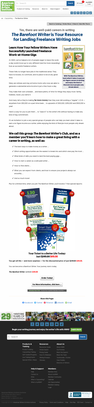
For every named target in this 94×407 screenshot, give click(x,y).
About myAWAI (53, 374)
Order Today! (47, 278)
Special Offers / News (29, 360)
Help (32, 372)
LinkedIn (60, 302)
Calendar (51, 380)
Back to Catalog (55, 24)
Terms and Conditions (57, 402)
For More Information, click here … (47, 284)
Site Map (73, 402)
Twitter (39, 302)
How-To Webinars (45, 355)
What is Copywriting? (38, 380)
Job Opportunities (54, 382)
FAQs (32, 377)
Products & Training (23, 9)
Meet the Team (62, 355)
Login (50, 387)
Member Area (52, 372)
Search (70, 3)
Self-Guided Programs (29, 355)
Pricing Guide (44, 352)
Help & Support (55, 9)
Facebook (29, 302)
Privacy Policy (43, 402)
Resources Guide (45, 347)
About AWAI (60, 347)
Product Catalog (27, 350)
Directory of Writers (63, 363)
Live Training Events (28, 357)
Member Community (54, 377)
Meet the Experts (62, 352)
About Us (45, 9)
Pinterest (49, 302)
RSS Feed (80, 402)
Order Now (67, 24)
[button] (80, 3)
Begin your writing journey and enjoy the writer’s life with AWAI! (47, 329)
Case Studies (61, 360)
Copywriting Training (29, 352)
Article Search (44, 350)
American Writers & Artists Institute (24, 402)
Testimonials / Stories (63, 358)
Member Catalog (53, 385)
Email (69, 302)
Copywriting (9, 18)
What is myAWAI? (36, 382)
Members (66, 9)
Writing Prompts (45, 358)
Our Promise (61, 350)
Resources (35, 9)
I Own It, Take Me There (81, 24)
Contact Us (34, 374)
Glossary (42, 360)
